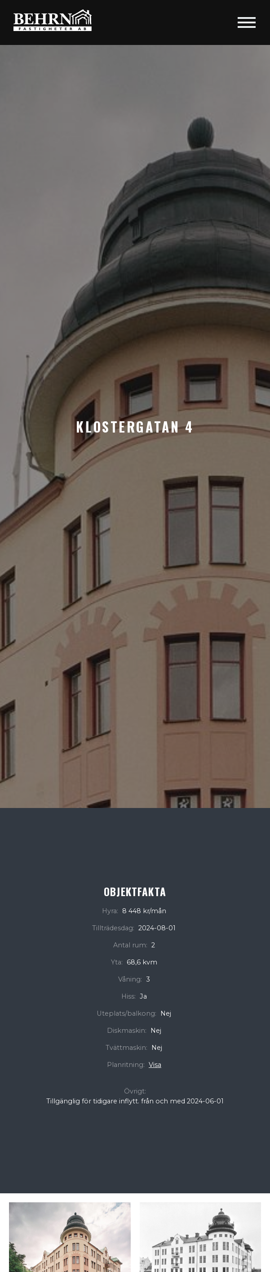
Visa (155, 1065)
